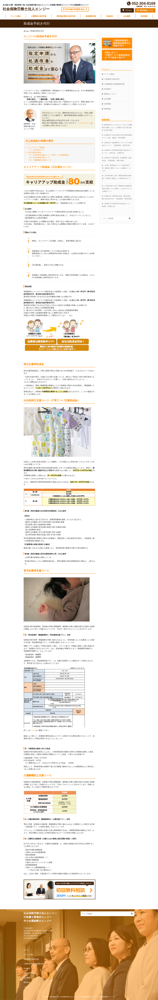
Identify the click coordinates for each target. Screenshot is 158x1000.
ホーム (26, 950)
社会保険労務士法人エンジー (26, 9)
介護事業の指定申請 (38, 16)
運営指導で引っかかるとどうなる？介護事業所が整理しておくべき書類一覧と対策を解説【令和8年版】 (117, 127)
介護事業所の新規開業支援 (114, 84)
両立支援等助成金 (34, 152)
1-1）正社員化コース (37, 150)
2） (26, 152)
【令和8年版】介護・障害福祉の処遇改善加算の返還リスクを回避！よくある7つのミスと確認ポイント (117, 188)
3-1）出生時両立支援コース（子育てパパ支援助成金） (49, 155)
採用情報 (144, 16)
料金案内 (109, 16)
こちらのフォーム (84, 123)
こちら (32, 730)
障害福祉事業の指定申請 (66, 16)
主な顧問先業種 (29, 973)
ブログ (26, 987)
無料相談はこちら (145, 10)
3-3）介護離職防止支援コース (40, 160)
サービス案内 (16, 16)
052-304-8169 (143, 3)
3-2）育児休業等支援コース (39, 157)
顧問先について (110, 94)
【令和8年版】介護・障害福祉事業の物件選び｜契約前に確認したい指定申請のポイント (117, 178)
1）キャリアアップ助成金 (35, 147)
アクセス (127, 10)
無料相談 (107, 109)
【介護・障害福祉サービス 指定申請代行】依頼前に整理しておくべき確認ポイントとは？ (116, 168)
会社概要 (127, 16)
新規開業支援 (91, 16)
